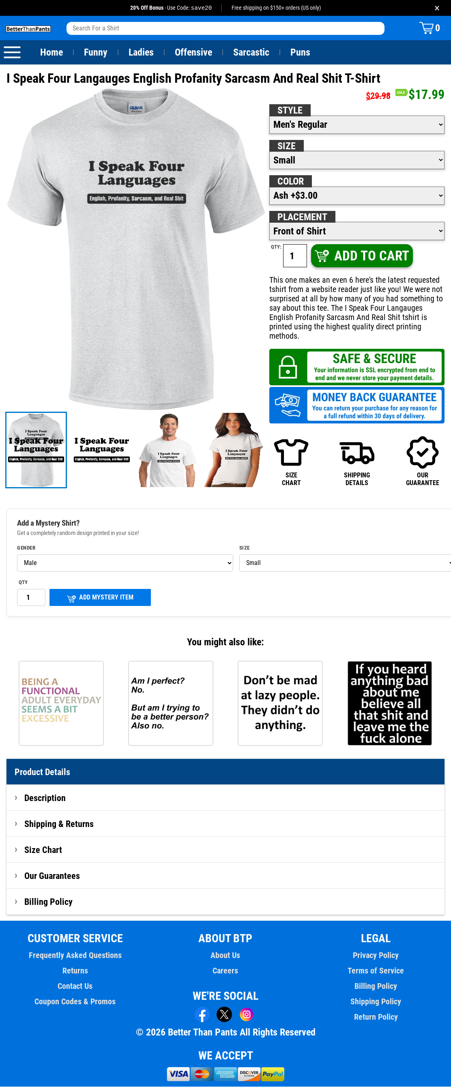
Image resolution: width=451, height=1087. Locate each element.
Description (45, 798)
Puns (300, 52)
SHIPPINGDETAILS (356, 461)
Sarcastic (251, 52)
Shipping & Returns (59, 824)
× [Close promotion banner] (437, 8)
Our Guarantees (52, 876)
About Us (226, 955)
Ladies (141, 52)
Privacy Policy (376, 955)
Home (51, 52)
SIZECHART (291, 461)
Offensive (193, 52)
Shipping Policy (375, 1002)
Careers (225, 971)
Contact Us (75, 986)
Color (291, 181)
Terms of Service (376, 971)
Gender (26, 548)
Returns (75, 971)
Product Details (43, 772)
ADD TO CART (361, 256)
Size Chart (43, 850)
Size (286, 146)
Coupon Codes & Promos (75, 1002)
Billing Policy (48, 902)
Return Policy (375, 1017)
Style (290, 110)
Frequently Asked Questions (75, 955)
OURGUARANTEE (422, 461)
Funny (95, 52)
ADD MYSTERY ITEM (100, 598)
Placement (302, 217)
